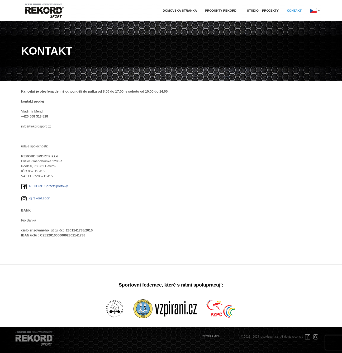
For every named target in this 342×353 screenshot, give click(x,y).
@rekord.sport (35, 199)
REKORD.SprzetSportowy (44, 186)
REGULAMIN (210, 336)
